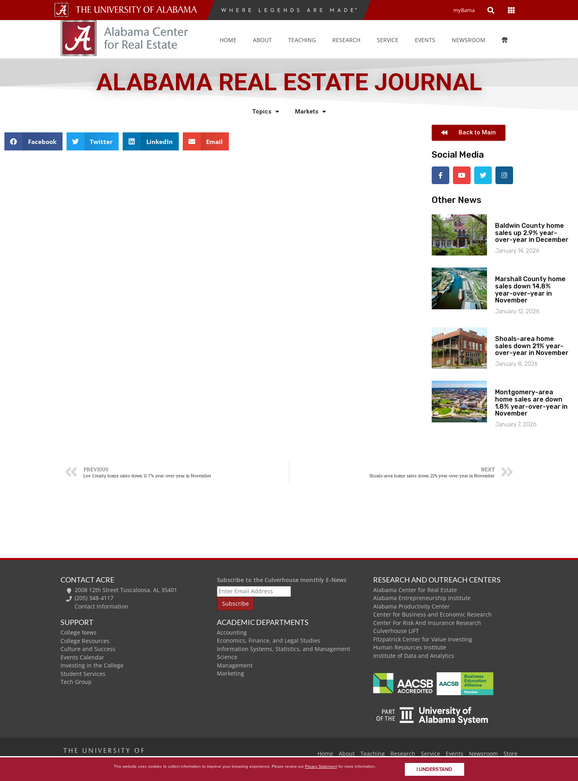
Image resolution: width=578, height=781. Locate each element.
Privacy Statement (321, 766)
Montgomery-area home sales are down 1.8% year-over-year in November (531, 401)
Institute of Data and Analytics (413, 655)
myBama (464, 10)
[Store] (510, 40)
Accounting (232, 631)
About (262, 40)
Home (228, 40)
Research (346, 40)
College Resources (85, 640)
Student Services (83, 673)
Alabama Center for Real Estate (415, 589)
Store (510, 752)
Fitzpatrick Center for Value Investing (422, 638)
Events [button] (425, 40)
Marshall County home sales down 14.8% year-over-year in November (530, 288)
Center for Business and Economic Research (432, 613)
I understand (434, 769)
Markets (310, 112)
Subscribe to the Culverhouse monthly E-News (281, 579)
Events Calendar (82, 656)
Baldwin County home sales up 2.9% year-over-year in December (531, 232)
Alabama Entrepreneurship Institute (422, 597)
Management (235, 664)
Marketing (230, 672)
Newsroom (468, 40)
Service (387, 40)
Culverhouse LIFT (396, 630)
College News (79, 631)
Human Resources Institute (409, 646)
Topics (265, 112)
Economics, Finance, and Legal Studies (268, 639)
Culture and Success (88, 648)
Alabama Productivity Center (411, 605)
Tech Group (76, 681)
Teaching (302, 40)
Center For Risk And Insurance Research (427, 622)
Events (454, 752)
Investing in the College (92, 664)
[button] (33, 141)
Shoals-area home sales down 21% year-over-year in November (531, 345)
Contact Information (101, 605)
